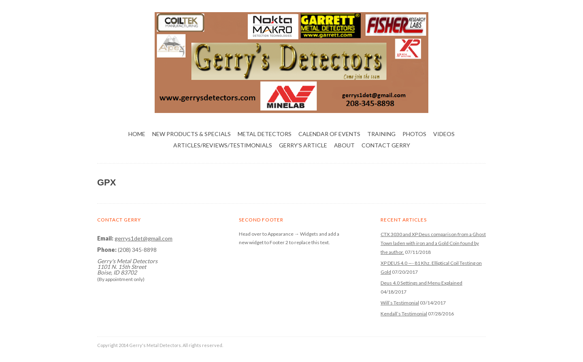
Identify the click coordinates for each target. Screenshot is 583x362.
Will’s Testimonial (400, 303)
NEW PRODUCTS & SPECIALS (191, 133)
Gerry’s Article (303, 145)
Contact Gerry (386, 145)
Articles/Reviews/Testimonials (222, 145)
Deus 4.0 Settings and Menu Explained (421, 283)
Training (381, 133)
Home (136, 133)
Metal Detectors (265, 133)
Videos (444, 133)
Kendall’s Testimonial (404, 314)
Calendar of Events (329, 133)
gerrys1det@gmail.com (143, 238)
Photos (414, 133)
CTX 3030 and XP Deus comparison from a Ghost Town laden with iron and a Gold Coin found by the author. (433, 243)
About (344, 145)
